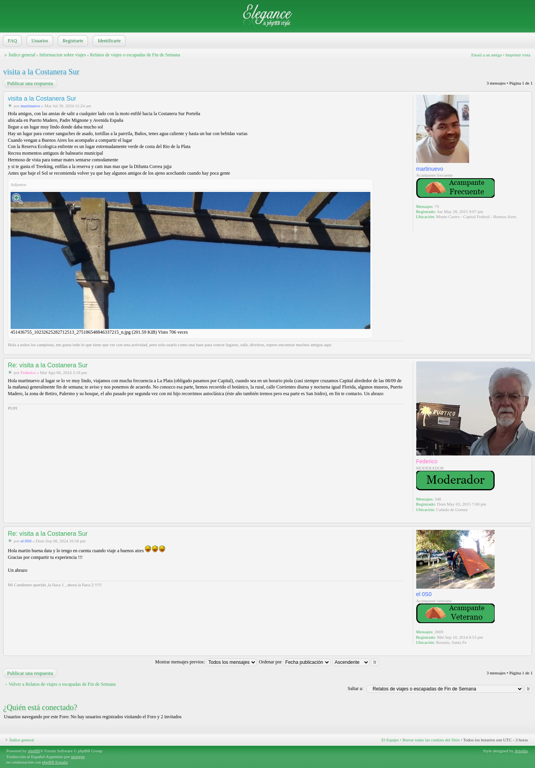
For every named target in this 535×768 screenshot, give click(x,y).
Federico (27, 372)
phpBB (34, 750)
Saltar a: (355, 688)
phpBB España (55, 762)
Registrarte (72, 40)
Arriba (525, 350)
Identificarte (108, 40)
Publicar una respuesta (29, 83)
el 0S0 (25, 541)
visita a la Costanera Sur (41, 71)
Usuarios (39, 40)
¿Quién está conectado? (40, 707)
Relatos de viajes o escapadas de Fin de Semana (135, 55)
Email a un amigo (486, 54)
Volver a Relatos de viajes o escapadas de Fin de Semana (62, 684)
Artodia (521, 750)
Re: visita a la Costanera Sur (48, 365)
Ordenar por (294, 662)
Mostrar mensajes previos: (206, 662)
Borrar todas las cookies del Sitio (431, 739)
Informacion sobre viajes (62, 55)
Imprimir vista (518, 54)
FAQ (11, 40)
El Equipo (390, 739)
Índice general (22, 55)
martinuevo (30, 105)
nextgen (78, 756)
